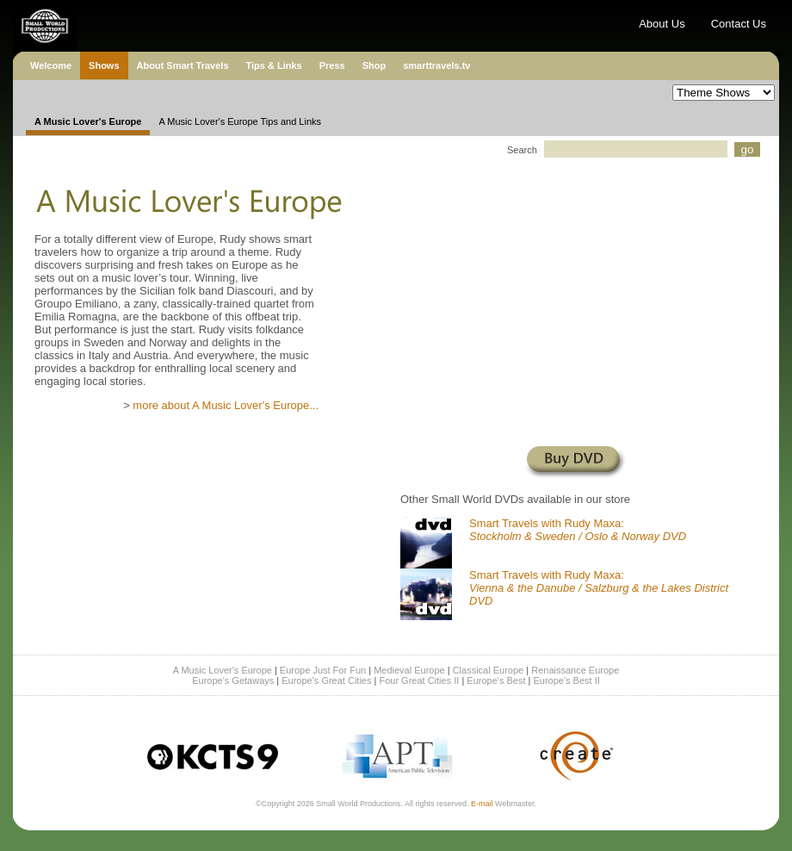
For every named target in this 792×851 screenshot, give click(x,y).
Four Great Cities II (419, 680)
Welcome (50, 65)
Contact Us (738, 23)
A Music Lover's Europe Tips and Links (239, 121)
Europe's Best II (566, 680)
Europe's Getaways (233, 680)
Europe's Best (496, 680)
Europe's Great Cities (326, 680)
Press (332, 65)
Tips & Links (274, 65)
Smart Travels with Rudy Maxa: (577, 530)
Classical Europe (488, 670)
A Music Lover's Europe (222, 670)
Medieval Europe (409, 670)
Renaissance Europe (575, 670)
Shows (104, 65)
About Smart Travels (183, 65)
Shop (374, 65)
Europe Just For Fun (323, 670)
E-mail (482, 803)
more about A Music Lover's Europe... (226, 405)
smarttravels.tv (436, 65)
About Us (661, 23)
